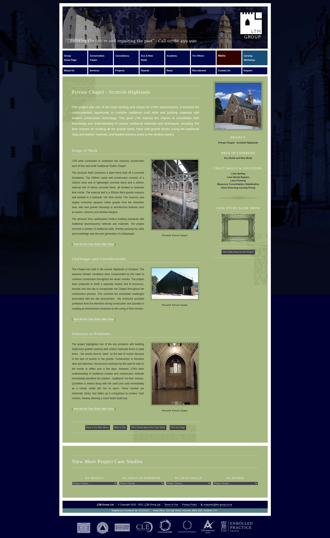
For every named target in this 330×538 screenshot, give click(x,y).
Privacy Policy (189, 504)
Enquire (248, 70)
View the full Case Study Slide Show (93, 244)
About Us (69, 70)
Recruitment (199, 70)
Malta (222, 57)
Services (94, 70)
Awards (145, 70)
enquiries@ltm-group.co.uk (218, 504)
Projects (120, 70)
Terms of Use (171, 504)
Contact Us (224, 70)
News (170, 70)
